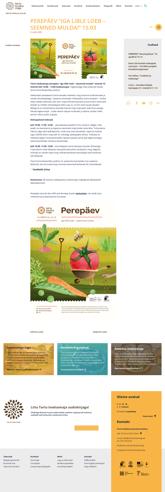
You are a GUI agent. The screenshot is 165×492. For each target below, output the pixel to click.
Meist (118, 6)
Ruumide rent (9, 463)
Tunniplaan (35, 463)
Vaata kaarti (149, 416)
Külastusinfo (37, 6)
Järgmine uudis (100, 332)
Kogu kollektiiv (90, 466)
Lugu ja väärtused (65, 460)
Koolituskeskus (93, 6)
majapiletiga (131, 411)
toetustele (81, 193)
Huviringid (34, 460)
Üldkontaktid (89, 460)
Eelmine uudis (36, 332)
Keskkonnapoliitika (65, 463)
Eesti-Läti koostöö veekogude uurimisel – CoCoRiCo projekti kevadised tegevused (142, 66)
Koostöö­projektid (64, 466)
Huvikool (78, 6)
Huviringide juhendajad (94, 463)
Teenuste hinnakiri (11, 466)
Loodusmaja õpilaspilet (40, 466)
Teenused (66, 6)
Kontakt (128, 6)
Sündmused (52, 6)
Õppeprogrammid (11, 460)
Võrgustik (108, 6)
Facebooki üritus (41, 169)
